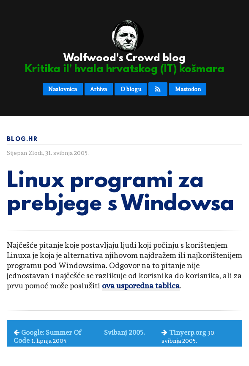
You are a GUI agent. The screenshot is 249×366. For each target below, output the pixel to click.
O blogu (130, 89)
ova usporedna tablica (141, 285)
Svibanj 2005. (124, 332)
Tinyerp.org (187, 332)
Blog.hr (22, 139)
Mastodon (188, 89)
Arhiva (98, 89)
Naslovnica (62, 89)
